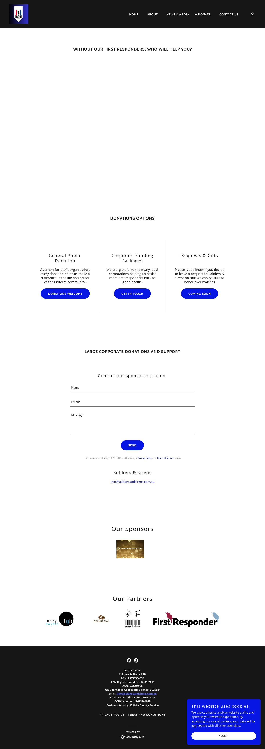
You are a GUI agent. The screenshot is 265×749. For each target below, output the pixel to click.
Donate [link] (204, 14)
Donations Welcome (65, 293)
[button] (252, 14)
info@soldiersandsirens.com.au (137, 693)
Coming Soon (199, 293)
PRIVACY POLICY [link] (112, 714)
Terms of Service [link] (165, 457)
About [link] (152, 14)
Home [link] (133, 14)
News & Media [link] (178, 14)
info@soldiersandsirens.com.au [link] (132, 482)
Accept (224, 735)
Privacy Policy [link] (145, 457)
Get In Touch (132, 293)
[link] (18, 14)
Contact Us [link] (229, 14)
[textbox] (132, 387)
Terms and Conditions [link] (147, 714)
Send (132, 445)
